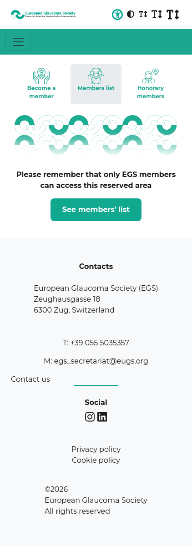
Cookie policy (96, 460)
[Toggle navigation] (18, 42)
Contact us (30, 379)
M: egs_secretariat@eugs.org (96, 361)
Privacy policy (96, 449)
